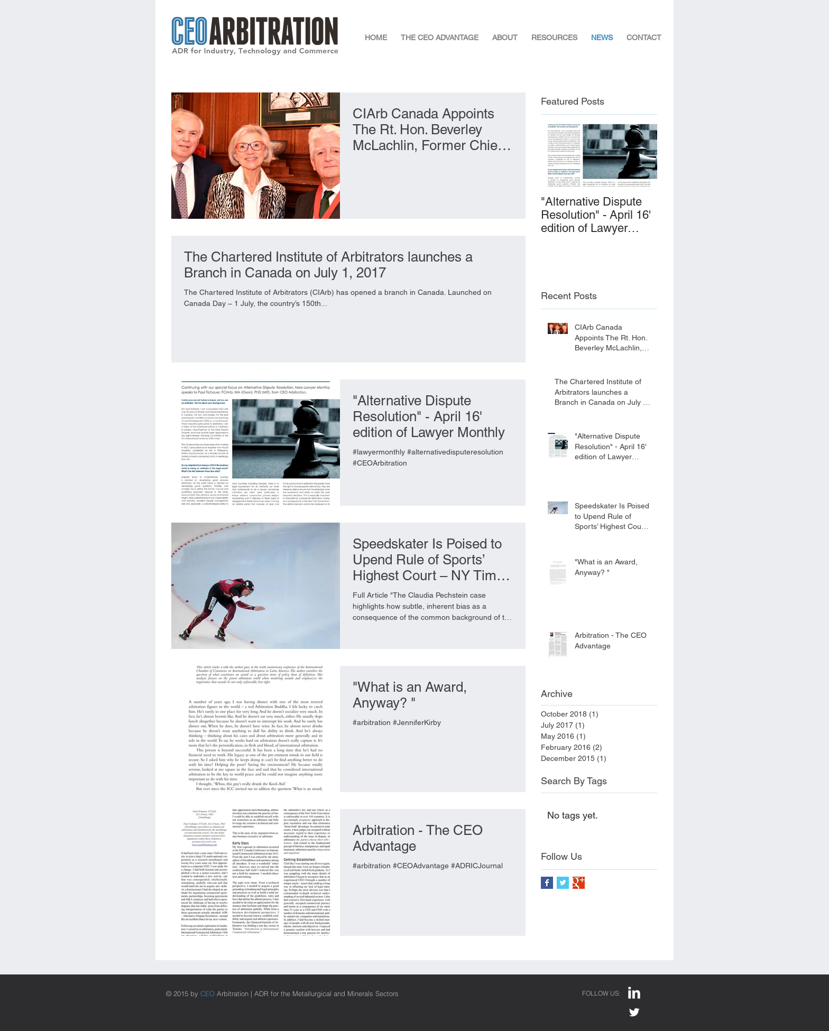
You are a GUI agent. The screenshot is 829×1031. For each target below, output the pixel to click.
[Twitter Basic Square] (563, 883)
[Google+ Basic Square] (579, 883)
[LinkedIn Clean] (634, 993)
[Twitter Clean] (634, 1012)
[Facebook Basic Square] (547, 883)
